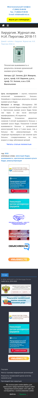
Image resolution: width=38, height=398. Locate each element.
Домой (3, 41)
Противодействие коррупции (11, 381)
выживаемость (7, 158)
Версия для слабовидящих (19, 19)
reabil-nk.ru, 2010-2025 (9, 281)
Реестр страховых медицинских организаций (17, 373)
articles (10, 41)
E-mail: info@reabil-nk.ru (19, 14)
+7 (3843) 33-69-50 (19, 9)
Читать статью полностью (19, 144)
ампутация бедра (23, 156)
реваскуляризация (14, 161)
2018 (6, 153)
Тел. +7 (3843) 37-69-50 (19, 12)
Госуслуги (4, 369)
